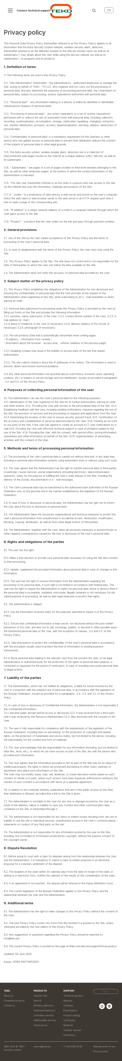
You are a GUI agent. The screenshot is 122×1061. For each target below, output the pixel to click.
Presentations (70, 1010)
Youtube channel (72, 1030)
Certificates (69, 1020)
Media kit (68, 1025)
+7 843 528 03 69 (72, 1046)
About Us (8, 995)
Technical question (73, 995)
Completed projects (14, 1000)
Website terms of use (104, 1046)
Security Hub (40, 995)
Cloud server (40, 1025)
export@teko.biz (42, 1046)
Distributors (69, 1035)
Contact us (9, 1005)
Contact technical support (33, 10)
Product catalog (71, 1015)
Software (68, 1005)
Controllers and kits (44, 1015)
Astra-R (37, 1000)
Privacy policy (100, 1051)
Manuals (67, 1000)
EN (109, 10)
